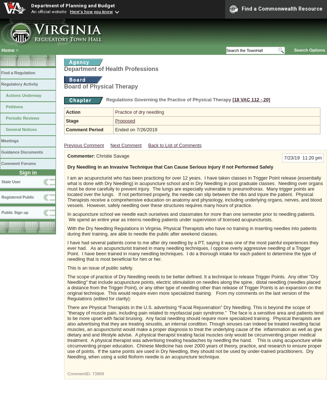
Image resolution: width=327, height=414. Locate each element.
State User (11, 182)
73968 (98, 374)
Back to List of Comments (175, 145)
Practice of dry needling (139, 112)
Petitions (14, 107)
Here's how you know (91, 11)
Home (8, 50)
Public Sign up (14, 212)
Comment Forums (18, 163)
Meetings (10, 141)
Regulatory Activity (19, 84)
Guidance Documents (22, 152)
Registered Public (17, 197)
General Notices (21, 129)
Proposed (125, 121)
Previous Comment (84, 145)
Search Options (309, 50)
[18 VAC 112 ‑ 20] (251, 99)
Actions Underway (23, 95)
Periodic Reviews (23, 118)
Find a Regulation (18, 73)
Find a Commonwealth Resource (276, 9)
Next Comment (126, 145)
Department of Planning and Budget (73, 5)
